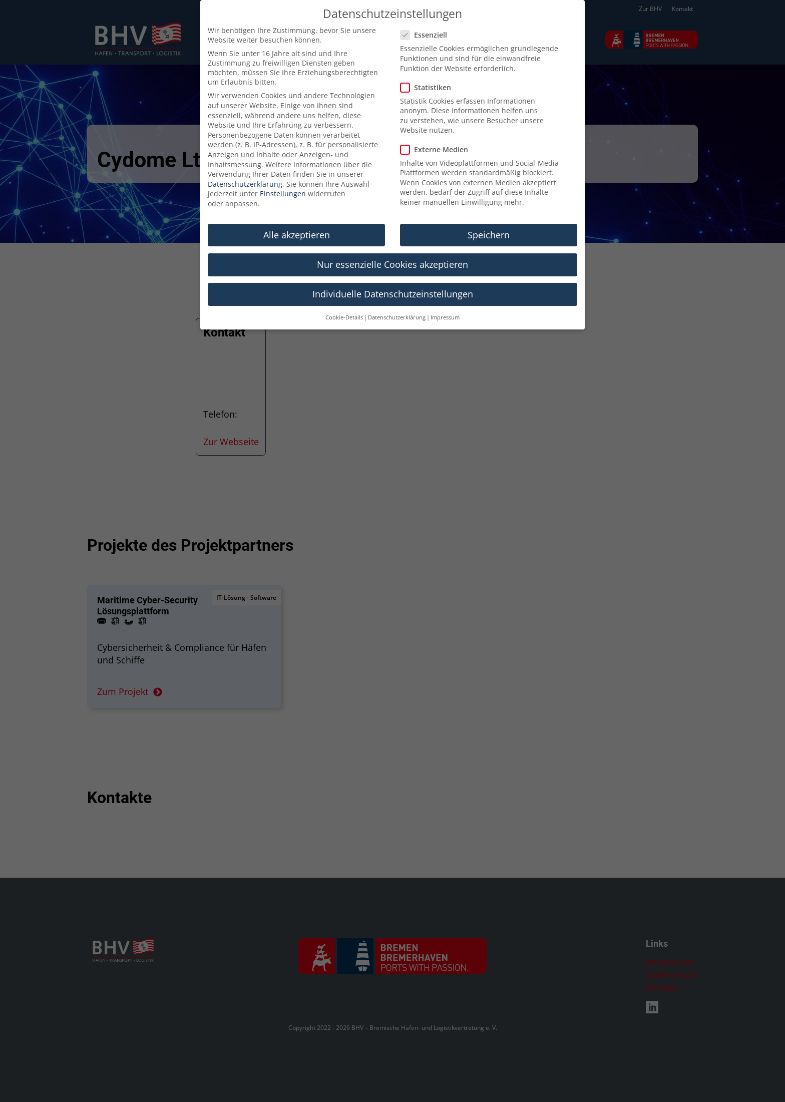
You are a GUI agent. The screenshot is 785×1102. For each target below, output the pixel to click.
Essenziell (427, 20)
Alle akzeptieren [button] (296, 220)
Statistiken (429, 72)
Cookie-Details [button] (344, 302)
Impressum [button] (445, 302)
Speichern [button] (489, 220)
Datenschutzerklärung (245, 169)
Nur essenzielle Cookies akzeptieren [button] (392, 249)
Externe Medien (437, 134)
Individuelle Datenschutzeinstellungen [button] (392, 279)
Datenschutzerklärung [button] (397, 302)
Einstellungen (283, 178)
